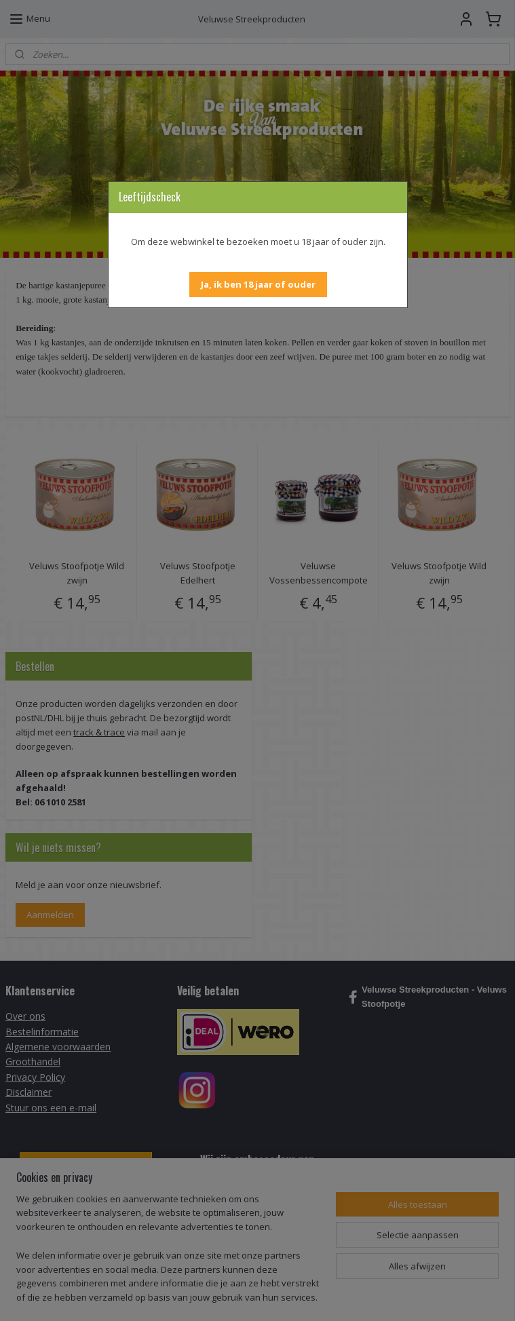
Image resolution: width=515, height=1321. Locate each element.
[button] (258, 284)
